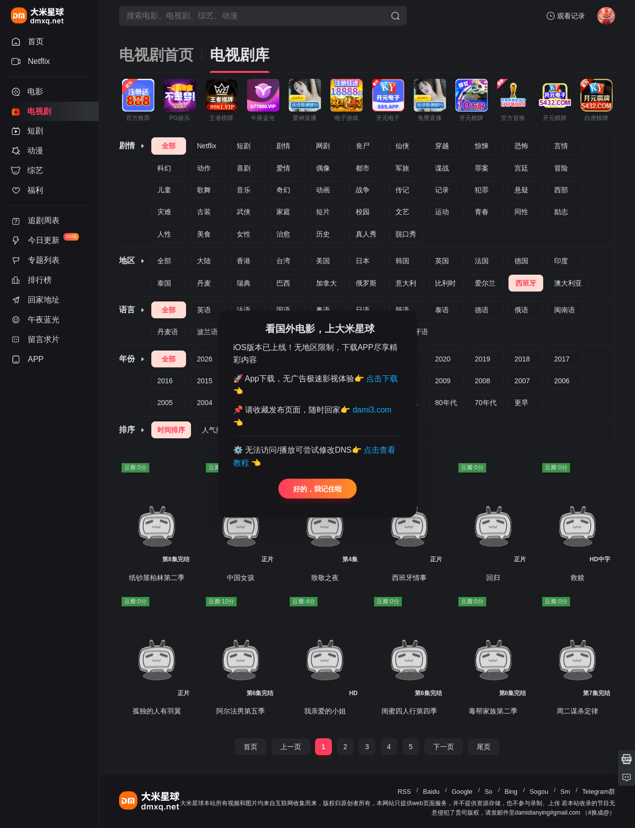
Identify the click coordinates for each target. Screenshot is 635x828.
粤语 (323, 310)
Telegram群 (598, 791)
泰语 (442, 310)
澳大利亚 (568, 283)
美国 (323, 261)
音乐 (244, 190)
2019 (482, 359)
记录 (442, 190)
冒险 (561, 168)
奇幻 (283, 190)
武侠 (244, 212)
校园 (363, 212)
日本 (363, 261)
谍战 (442, 168)
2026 (204, 359)
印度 (561, 261)
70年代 (486, 403)
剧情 (283, 146)
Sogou (539, 791)
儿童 (164, 190)
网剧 (323, 146)
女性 (244, 234)
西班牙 (525, 283)
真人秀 (366, 234)
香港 (244, 261)
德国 (521, 261)
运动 (442, 212)
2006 (562, 381)
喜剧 (244, 168)
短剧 (244, 146)
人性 (164, 234)
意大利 (405, 283)
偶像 (323, 168)
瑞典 (244, 283)
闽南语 (564, 310)
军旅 (402, 168)
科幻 (164, 168)
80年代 (446, 403)
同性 (521, 212)
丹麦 (204, 283)
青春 (482, 212)
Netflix (206, 146)
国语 (283, 310)
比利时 (445, 283)
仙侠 (402, 146)
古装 (204, 212)
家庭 (283, 212)
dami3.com (372, 410)
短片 (323, 212)
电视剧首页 (156, 55)
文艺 (402, 212)
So (489, 791)
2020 (442, 359)
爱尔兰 (485, 283)
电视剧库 (239, 55)
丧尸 (363, 146)
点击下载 (382, 378)
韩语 (402, 310)
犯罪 (482, 190)
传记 (402, 190)
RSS (404, 791)
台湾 (283, 261)
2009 (442, 381)
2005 (165, 403)
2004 (204, 403)
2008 (482, 381)
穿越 (442, 146)
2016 (165, 381)
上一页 (290, 747)
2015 (204, 381)
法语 (244, 310)
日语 (363, 310)
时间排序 (171, 430)
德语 (482, 310)
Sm (566, 791)
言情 (561, 146)
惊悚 (482, 146)
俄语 (521, 310)
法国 (482, 261)
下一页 (443, 747)
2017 (562, 359)
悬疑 (521, 190)
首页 (250, 747)
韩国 (402, 261)
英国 (442, 261)
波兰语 (207, 332)
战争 (363, 190)
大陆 (204, 261)
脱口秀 (405, 234)
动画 (323, 190)
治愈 (283, 234)
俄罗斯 (366, 283)
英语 (204, 310)
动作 (204, 168)
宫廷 (521, 168)
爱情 (283, 168)
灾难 (164, 212)
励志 (561, 212)
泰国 (164, 283)
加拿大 (326, 283)
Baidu (431, 791)
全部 (169, 146)
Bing (511, 791)
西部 (561, 190)
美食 (204, 234)
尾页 (484, 747)
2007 (522, 381)
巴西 (283, 283)
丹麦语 (167, 332)
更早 (521, 403)
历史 (323, 234)
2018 (522, 359)
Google (461, 791)
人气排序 (216, 430)
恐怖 (521, 146)
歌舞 (204, 190)
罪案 (482, 168)
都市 (363, 168)
